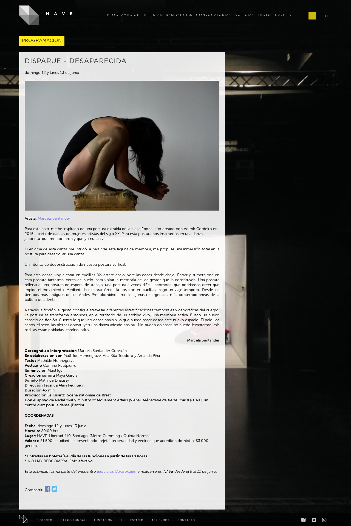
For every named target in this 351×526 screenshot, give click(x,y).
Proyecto (44, 520)
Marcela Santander (54, 218)
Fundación (103, 520)
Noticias (244, 15)
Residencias (179, 15)
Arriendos (160, 520)
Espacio (136, 520)
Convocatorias (213, 15)
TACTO (264, 15)
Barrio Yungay (73, 520)
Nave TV (283, 15)
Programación (123, 15)
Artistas (153, 15)
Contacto (186, 520)
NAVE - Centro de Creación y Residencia (46, 15)
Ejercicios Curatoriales (116, 471)
